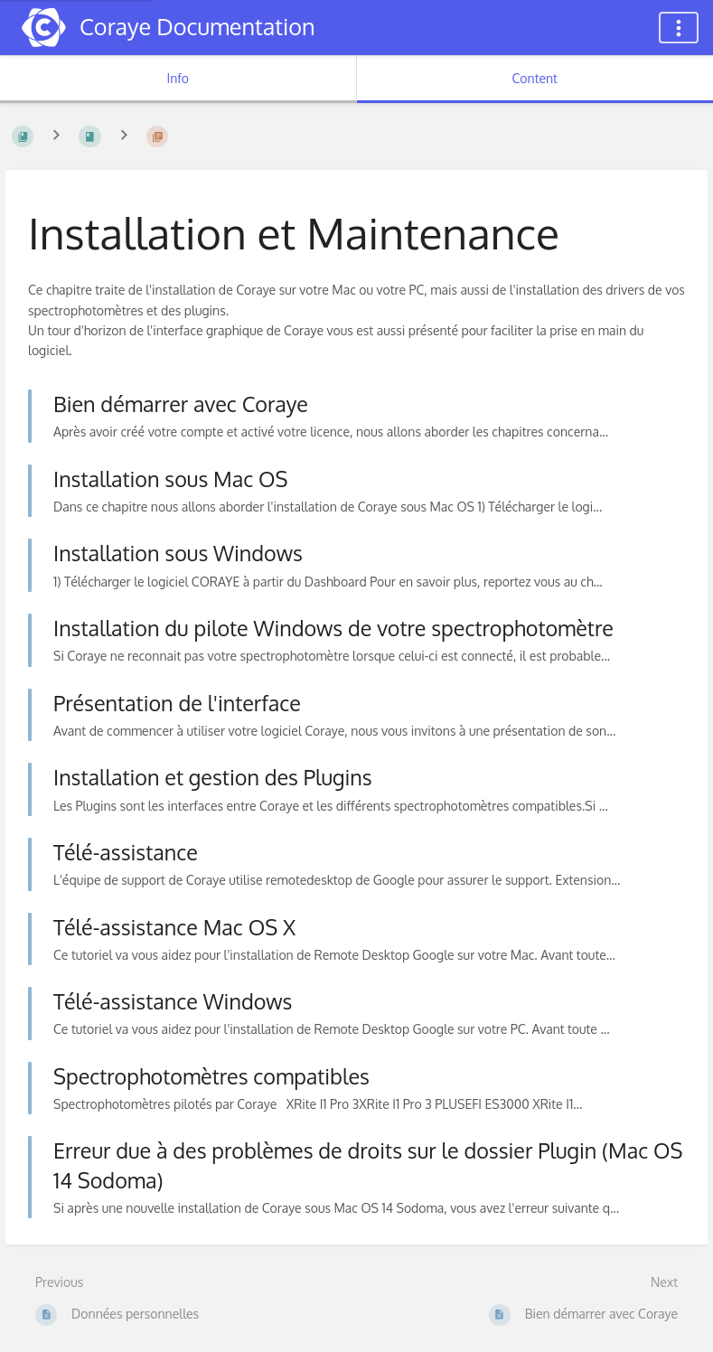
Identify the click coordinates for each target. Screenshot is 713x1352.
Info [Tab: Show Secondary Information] (177, 78)
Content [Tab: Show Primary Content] (535, 78)
